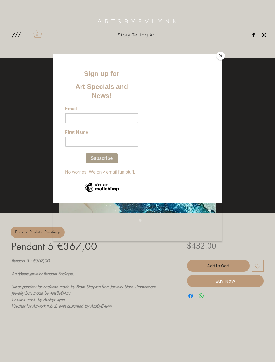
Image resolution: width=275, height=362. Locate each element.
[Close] (220, 56)
